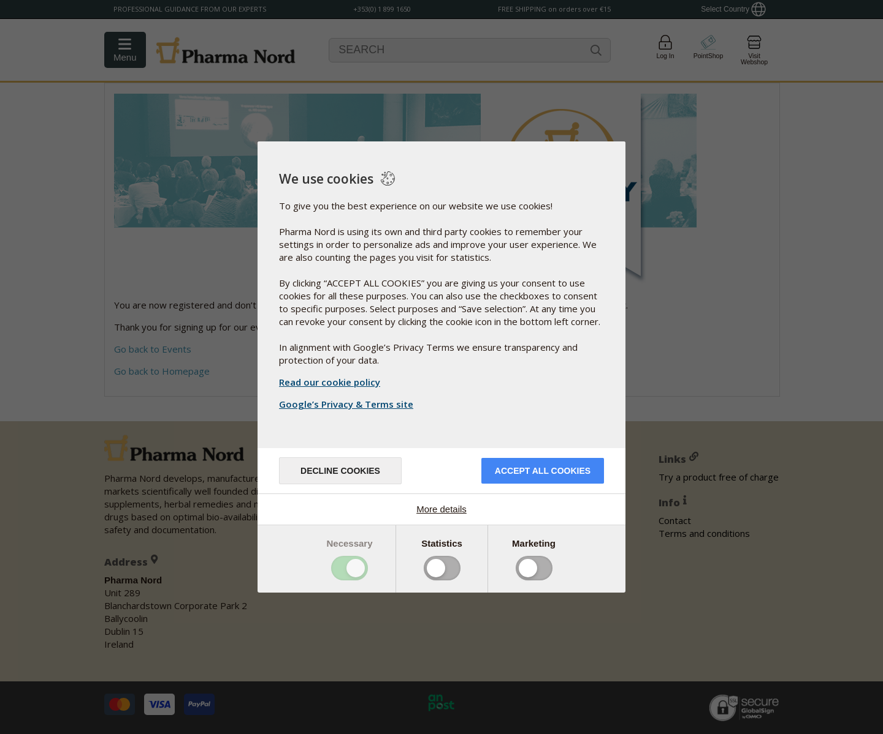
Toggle (349, 568)
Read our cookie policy (329, 382)
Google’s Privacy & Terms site (347, 404)
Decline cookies (340, 471)
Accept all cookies (543, 471)
